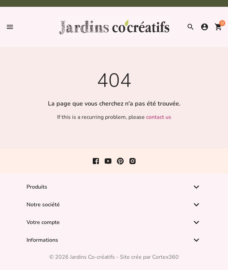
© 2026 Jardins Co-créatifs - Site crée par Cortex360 (114, 257)
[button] (10, 27)
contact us (158, 117)
